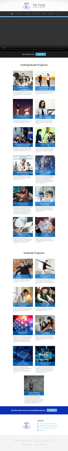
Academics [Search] (27, 14)
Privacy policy (36, 440)
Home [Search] (12, 14)
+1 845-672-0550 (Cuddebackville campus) (48, 426)
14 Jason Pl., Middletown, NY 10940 (47, 428)
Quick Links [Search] (51, 14)
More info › (15, 95)
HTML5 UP (47, 440)
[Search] (57, 13)
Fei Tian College (34, 6)
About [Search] (43, 14)
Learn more (40, 54)
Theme (52, 440)
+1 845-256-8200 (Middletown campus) (48, 423)
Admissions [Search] (19, 14)
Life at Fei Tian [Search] (36, 14)
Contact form (42, 430)
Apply (51, 410)
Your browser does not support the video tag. (34, 34)
